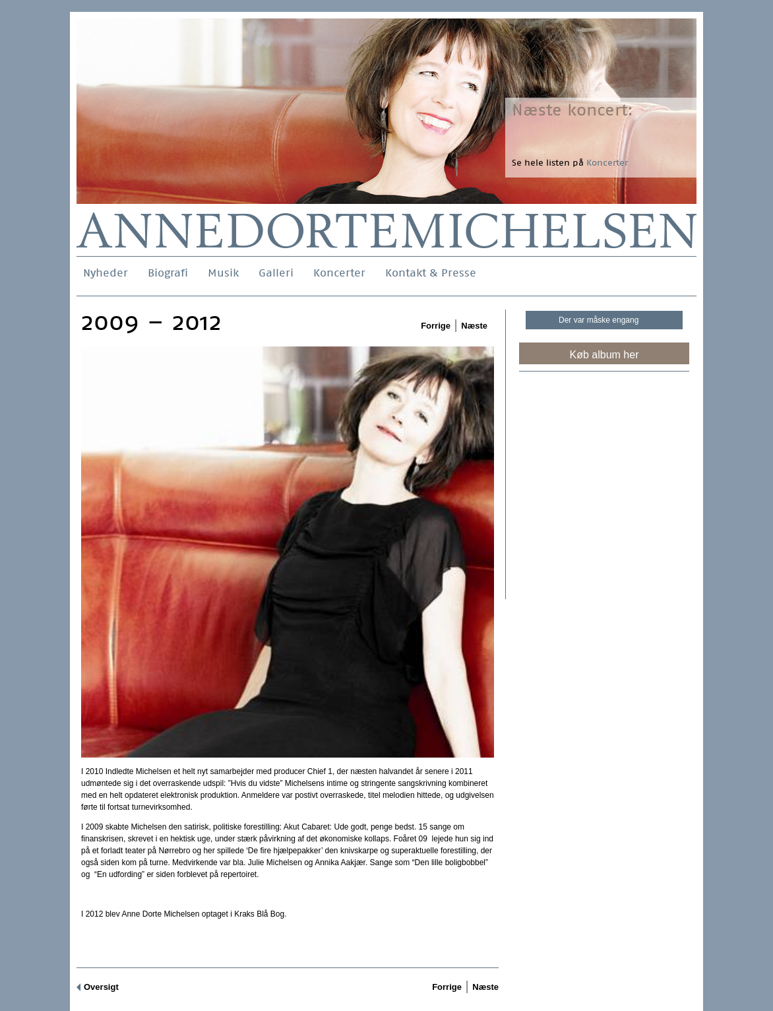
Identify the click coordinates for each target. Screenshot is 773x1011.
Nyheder (105, 273)
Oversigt (101, 987)
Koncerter (339, 273)
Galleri (276, 273)
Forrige (435, 326)
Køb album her (604, 354)
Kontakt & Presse (430, 273)
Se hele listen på (570, 163)
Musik (223, 273)
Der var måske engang (598, 320)
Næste (474, 326)
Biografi (168, 273)
